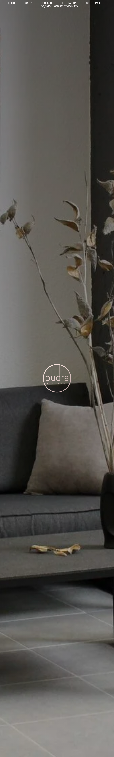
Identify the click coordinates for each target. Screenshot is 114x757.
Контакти (69, 3)
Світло (47, 3)
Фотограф (93, 3)
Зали (28, 3)
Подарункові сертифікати (59, 6)
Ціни (11, 3)
